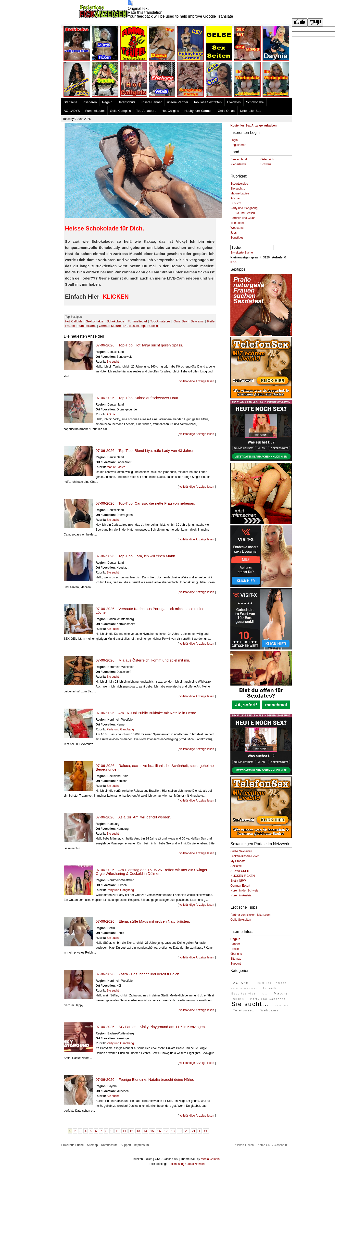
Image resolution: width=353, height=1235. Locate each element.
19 (179, 1131)
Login (234, 140)
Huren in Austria (240, 895)
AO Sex (112, 414)
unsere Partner (177, 102)
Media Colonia (210, 1159)
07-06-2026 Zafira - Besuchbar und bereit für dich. (138, 974)
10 (117, 1131)
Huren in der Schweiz (244, 890)
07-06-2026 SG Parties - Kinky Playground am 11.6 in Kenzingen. (151, 1027)
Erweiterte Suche (241, 252)
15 (152, 1131)
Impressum (141, 1145)
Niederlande (238, 164)
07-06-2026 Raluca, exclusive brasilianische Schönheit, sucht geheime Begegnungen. (155, 767)
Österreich (267, 159)
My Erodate (237, 861)
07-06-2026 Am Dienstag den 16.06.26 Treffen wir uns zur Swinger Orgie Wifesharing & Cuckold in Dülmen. (151, 872)
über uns (236, 953)
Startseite (70, 102)
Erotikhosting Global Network (186, 1164)
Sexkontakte (94, 321)
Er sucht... (237, 203)
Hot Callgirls (73, 321)
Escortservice (239, 183)
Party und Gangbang (120, 729)
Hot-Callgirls (170, 111)
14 (145, 1131)
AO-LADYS (72, 111)
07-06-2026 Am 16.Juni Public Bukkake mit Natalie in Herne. (146, 713)
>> (206, 1131)
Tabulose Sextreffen (207, 102)
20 (186, 1131)
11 (124, 1131)
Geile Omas (226, 111)
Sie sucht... (114, 361)
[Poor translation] (315, 22)
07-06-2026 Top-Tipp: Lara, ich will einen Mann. (136, 556)
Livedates (234, 102)
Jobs (233, 232)
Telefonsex (237, 223)
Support (235, 963)
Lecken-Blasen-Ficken (245, 856)
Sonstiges (236, 237)
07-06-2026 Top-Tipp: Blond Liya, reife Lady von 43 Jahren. (145, 450)
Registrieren (238, 145)
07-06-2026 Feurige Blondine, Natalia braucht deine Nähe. (145, 1079)
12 (131, 1131)
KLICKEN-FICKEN (242, 876)
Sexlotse (236, 866)
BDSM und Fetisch (242, 213)
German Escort (240, 885)
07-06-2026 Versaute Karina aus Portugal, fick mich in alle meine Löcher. (150, 610)
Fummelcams (86, 326)
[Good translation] (299, 22)
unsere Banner (151, 102)
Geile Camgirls (120, 111)
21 (193, 1131)
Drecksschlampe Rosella (140, 326)
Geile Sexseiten (240, 919)
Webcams (236, 227)
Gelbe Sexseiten (241, 851)
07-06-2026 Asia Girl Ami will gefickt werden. (133, 817)
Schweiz (266, 164)
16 (159, 1131)
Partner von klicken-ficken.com (250, 915)
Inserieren (90, 102)
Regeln (107, 102)
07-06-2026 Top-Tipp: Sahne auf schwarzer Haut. (137, 398)
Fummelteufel (95, 111)
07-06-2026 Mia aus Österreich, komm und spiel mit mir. (143, 660)
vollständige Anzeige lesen (196, 381)
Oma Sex (180, 321)
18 (173, 1131)
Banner (235, 944)
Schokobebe (255, 102)
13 (138, 1131)
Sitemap (235, 958)
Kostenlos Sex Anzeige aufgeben (253, 125)
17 (166, 1131)
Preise (234, 949)
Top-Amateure (146, 111)
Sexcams (197, 321)
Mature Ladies (116, 467)
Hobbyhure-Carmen (198, 111)
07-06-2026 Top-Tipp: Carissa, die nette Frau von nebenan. (145, 503)
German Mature (110, 326)
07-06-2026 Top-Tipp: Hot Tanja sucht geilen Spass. (139, 345)
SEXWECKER (239, 871)
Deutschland (238, 159)
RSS (233, 262)
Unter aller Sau (250, 111)
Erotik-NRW (238, 880)
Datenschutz (126, 102)
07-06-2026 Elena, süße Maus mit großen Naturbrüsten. (143, 921)
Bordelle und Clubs (242, 218)
